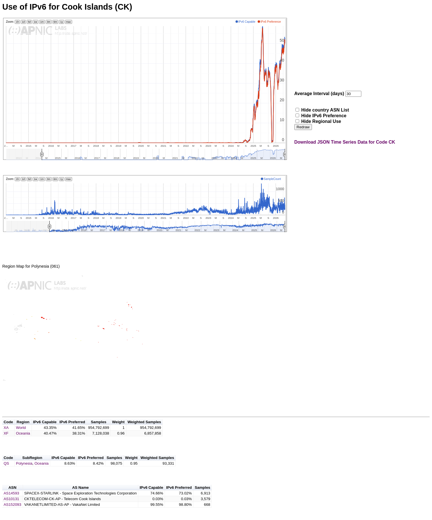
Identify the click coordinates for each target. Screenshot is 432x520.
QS (6, 472)
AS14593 (11, 503)
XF (6, 440)
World (21, 434)
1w (35, 21)
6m (55, 21)
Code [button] (8, 429)
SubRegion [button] (32, 466)
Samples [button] (98, 429)
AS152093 (12, 515)
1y (61, 21)
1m (42, 21)
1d (23, 21)
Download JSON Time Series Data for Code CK (344, 142)
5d (29, 21)
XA (6, 434)
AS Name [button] (80, 498)
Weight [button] (118, 429)
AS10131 (11, 509)
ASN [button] (12, 498)
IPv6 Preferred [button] (72, 429)
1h (17, 21)
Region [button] (23, 429)
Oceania (23, 440)
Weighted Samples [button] (144, 429)
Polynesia (24, 472)
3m (49, 21)
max (68, 21)
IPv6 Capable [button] (44, 429)
